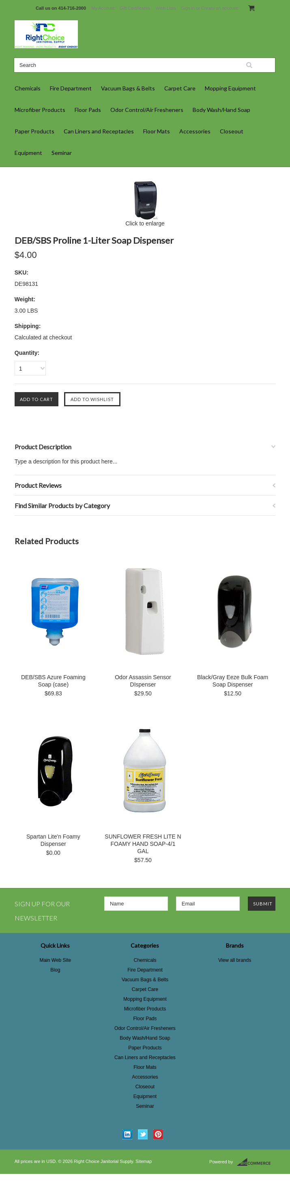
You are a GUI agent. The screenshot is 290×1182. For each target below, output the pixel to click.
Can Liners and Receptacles (99, 131)
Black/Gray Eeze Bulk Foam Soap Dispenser (232, 681)
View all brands (234, 960)
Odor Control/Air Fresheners (146, 109)
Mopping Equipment (230, 88)
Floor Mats (156, 131)
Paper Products (34, 131)
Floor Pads (88, 109)
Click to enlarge (145, 223)
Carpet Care (179, 88)
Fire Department (71, 88)
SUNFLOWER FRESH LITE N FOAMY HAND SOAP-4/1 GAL (143, 843)
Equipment (28, 152)
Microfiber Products (40, 109)
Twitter (143, 1134)
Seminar (62, 152)
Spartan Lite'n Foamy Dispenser (53, 840)
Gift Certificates (135, 8)
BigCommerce (256, 1162)
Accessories (195, 131)
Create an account (219, 8)
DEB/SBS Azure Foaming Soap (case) (53, 681)
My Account (102, 8)
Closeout (231, 131)
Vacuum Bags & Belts (128, 88)
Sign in (188, 8)
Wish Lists (165, 8)
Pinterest (158, 1134)
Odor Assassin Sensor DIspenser (143, 681)
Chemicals (28, 88)
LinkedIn (127, 1134)
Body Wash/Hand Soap (221, 109)
